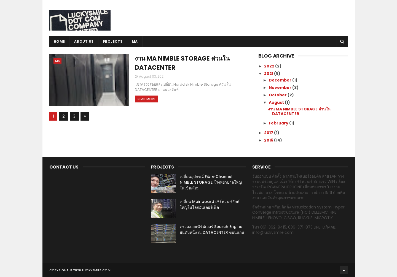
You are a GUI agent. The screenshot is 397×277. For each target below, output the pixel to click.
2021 (269, 73)
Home (59, 41)
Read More (146, 99)
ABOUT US (84, 41)
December (280, 80)
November (280, 87)
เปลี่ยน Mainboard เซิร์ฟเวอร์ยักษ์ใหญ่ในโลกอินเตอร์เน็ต (209, 204)
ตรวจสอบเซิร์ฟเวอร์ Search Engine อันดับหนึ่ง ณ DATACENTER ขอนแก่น (212, 229)
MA (135, 41)
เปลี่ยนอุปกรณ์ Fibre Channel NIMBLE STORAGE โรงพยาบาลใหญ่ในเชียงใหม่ (211, 182)
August (277, 102)
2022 (269, 66)
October (278, 95)
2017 (269, 132)
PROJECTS (113, 41)
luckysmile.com (96, 270)
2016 (269, 140)
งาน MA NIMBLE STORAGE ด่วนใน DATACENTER (299, 111)
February (279, 123)
